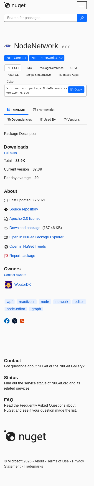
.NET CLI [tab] (13, 68)
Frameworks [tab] (43, 109)
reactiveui (26, 302)
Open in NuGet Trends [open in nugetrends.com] (28, 246)
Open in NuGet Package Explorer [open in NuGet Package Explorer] (37, 237)
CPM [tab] (73, 68)
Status (11, 377)
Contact (12, 360)
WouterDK (22, 284)
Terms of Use (58, 461)
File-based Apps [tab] (68, 74)
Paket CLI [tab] (13, 74)
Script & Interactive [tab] (38, 74)
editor (79, 302)
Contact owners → (17, 275)
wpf (10, 302)
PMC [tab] (28, 68)
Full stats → (12, 153)
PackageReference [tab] (51, 68)
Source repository (24, 209)
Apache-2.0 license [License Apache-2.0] (25, 218)
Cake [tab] (10, 81)
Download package (25, 228)
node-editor (16, 309)
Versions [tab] (72, 119)
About (39, 461)
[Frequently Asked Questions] (8, 399)
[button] (76, 89)
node (45, 302)
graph (36, 309)
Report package (22, 256)
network (62, 302)
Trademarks (33, 466)
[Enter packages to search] (40, 18)
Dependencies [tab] (20, 119)
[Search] (82, 18)
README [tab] (16, 109)
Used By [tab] (48, 119)
